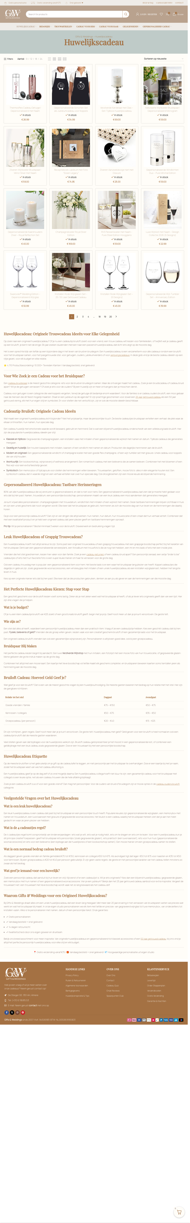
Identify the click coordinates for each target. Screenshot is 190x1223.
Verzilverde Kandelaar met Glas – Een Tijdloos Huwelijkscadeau (116, 109)
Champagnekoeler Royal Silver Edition (71, 233)
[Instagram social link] (17, 1012)
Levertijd (151, 980)
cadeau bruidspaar (17, 383)
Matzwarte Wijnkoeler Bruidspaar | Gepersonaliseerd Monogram (162, 109)
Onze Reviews (113, 990)
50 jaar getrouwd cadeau (153, 938)
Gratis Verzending (155, 995)
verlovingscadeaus (120, 355)
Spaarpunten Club (115, 995)
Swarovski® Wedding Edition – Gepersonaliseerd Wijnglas (25, 295)
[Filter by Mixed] (163, 210)
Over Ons (110, 975)
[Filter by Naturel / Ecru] (117, 272)
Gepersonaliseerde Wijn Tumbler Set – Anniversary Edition (162, 295)
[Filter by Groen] (25, 148)
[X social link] (12, 1012)
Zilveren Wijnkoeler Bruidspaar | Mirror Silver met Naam (25, 171)
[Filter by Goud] (71, 86)
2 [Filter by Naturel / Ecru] (77, 316)
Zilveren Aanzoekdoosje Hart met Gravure (117, 171)
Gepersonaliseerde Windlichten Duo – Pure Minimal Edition (162, 171)
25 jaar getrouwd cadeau (148, 397)
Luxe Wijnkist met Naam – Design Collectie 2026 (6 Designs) (162, 233)
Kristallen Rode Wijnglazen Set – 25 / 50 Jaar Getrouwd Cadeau (71, 295)
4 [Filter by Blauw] (88, 316)
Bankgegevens (73, 990)
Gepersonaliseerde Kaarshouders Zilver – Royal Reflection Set (25, 233)
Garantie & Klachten (156, 1001)
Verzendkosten (154, 990)
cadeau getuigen (95, 554)
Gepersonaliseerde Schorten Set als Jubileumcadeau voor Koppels (71, 109)
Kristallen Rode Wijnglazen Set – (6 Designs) (117, 295)
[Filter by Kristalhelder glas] (163, 148)
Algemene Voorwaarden (77, 985)
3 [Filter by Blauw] (82, 316)
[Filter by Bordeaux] (49, 59)
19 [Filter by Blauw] (105, 316)
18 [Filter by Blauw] (99, 316)
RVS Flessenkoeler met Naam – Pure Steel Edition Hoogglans (116, 233)
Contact (110, 980)
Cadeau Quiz (112, 985)
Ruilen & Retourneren (76, 980)
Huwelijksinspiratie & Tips (77, 995)
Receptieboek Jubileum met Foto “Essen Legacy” (71, 171)
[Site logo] (12, 14)
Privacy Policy (72, 975)
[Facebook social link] (6, 1012)
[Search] (77, 14)
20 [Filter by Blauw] (110, 316)
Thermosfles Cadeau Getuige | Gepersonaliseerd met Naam (25, 109)
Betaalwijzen (153, 975)
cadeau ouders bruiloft (168, 784)
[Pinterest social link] (23, 1012)
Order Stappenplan (156, 985)
